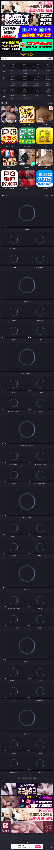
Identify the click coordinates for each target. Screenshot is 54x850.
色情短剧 (25, 98)
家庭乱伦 (25, 89)
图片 (4, 84)
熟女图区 (36, 85)
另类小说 (25, 92)
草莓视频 (36, 95)
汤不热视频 (48, 95)
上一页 (24, 778)
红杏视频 (13, 98)
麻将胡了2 (13, 67)
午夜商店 (25, 95)
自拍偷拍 (25, 70)
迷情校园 (13, 92)
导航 (4, 96)
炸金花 (25, 67)
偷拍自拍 (25, 76)
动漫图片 (48, 83)
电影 (4, 78)
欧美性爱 (48, 76)
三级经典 (4, 195)
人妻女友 (36, 89)
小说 (4, 90)
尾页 (35, 778)
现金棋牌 (36, 67)
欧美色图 (36, 83)
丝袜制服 (25, 73)
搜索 (50, 58)
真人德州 (25, 64)
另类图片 (48, 85)
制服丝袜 (13, 79)
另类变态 (48, 79)
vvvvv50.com (26, 54)
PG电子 (13, 64)
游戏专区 (48, 64)
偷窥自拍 (13, 83)
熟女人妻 (13, 73)
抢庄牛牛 (48, 67)
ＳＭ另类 (48, 73)
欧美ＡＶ (36, 70)
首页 (19, 778)
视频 (4, 72)
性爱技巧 (48, 92)
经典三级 (25, 79)
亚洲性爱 (13, 76)
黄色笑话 (36, 92)
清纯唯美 (25, 85)
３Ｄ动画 (48, 70)
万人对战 (36, 64)
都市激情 (13, 89)
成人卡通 (36, 76)
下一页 (29, 778)
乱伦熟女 (36, 79)
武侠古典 (48, 89)
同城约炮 (13, 95)
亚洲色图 (25, 83)
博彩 (4, 65)
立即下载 (38, 846)
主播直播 (36, 73)
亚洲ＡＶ (13, 70)
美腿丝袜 (13, 85)
